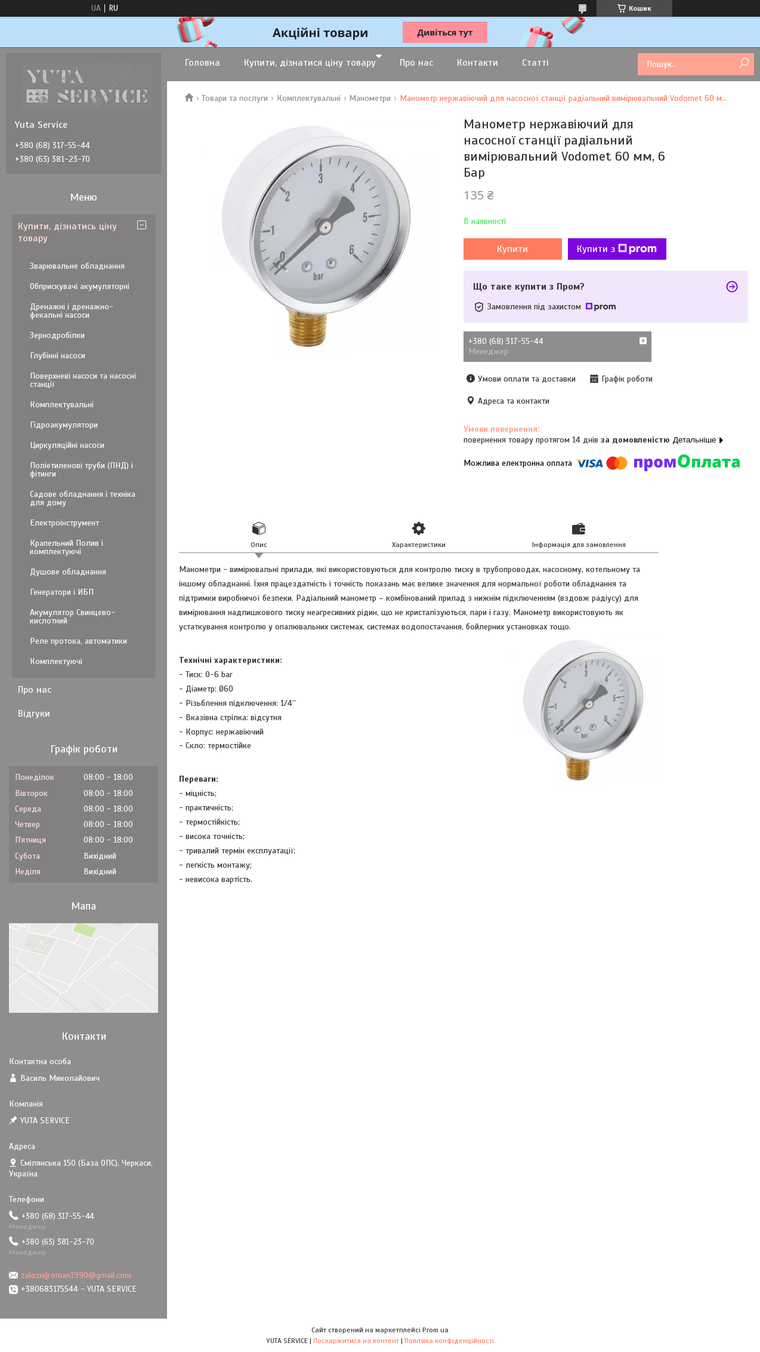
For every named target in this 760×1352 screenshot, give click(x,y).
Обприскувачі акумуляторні (79, 286)
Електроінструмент (64, 523)
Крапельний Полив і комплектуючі (66, 547)
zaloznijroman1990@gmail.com (76, 1275)
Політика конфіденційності (449, 1340)
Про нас (416, 63)
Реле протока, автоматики (78, 641)
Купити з (617, 249)
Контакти (477, 63)
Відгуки (34, 714)
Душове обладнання (68, 572)
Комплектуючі (56, 661)
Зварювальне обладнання (77, 266)
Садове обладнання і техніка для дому (82, 498)
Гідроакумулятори (64, 425)
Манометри (370, 98)
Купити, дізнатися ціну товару (310, 63)
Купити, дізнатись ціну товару (67, 232)
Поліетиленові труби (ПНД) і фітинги (81, 469)
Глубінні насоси (57, 356)
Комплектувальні (309, 98)
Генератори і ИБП (62, 592)
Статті (535, 63)
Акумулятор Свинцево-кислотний (72, 616)
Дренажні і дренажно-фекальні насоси (71, 311)
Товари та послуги (235, 98)
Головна (202, 63)
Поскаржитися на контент (356, 1340)
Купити (512, 249)
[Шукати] (743, 63)
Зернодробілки (57, 335)
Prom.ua (435, 1330)
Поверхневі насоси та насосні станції (83, 380)
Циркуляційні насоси (67, 445)
